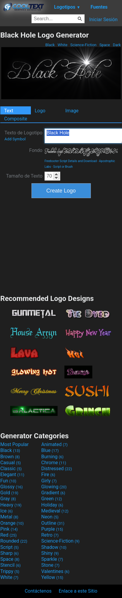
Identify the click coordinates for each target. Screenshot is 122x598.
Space (104, 45)
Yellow (52, 577)
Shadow (53, 547)
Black (50, 45)
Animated (54, 444)
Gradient (53, 493)
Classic (11, 468)
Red (8, 535)
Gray (8, 498)
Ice (6, 511)
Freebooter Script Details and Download (71, 161)
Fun (8, 481)
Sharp (9, 553)
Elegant (12, 474)
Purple (52, 529)
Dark (117, 45)
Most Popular (14, 444)
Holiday (52, 505)
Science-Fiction (83, 45)
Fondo (35, 150)
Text (8, 111)
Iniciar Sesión (103, 19)
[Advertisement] (61, 245)
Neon (49, 517)
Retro (49, 535)
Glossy (11, 487)
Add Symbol (15, 139)
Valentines (55, 571)
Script (9, 547)
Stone (50, 565)
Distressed (56, 468)
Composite (15, 119)
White (62, 45)
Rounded (13, 541)
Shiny (50, 553)
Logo (40, 111)
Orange (12, 523)
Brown (10, 456)
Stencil (10, 565)
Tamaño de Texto (24, 176)
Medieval (55, 511)
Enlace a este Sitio (78, 591)
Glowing (53, 487)
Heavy (10, 505)
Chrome (53, 462)
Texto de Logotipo (23, 135)
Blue (50, 450)
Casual (10, 462)
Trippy (9, 571)
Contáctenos (38, 591)
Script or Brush (63, 166)
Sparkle (52, 559)
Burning (52, 456)
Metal (9, 517)
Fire (48, 474)
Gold (9, 493)
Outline (52, 523)
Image (72, 111)
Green (51, 498)
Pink (9, 529)
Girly (49, 481)
